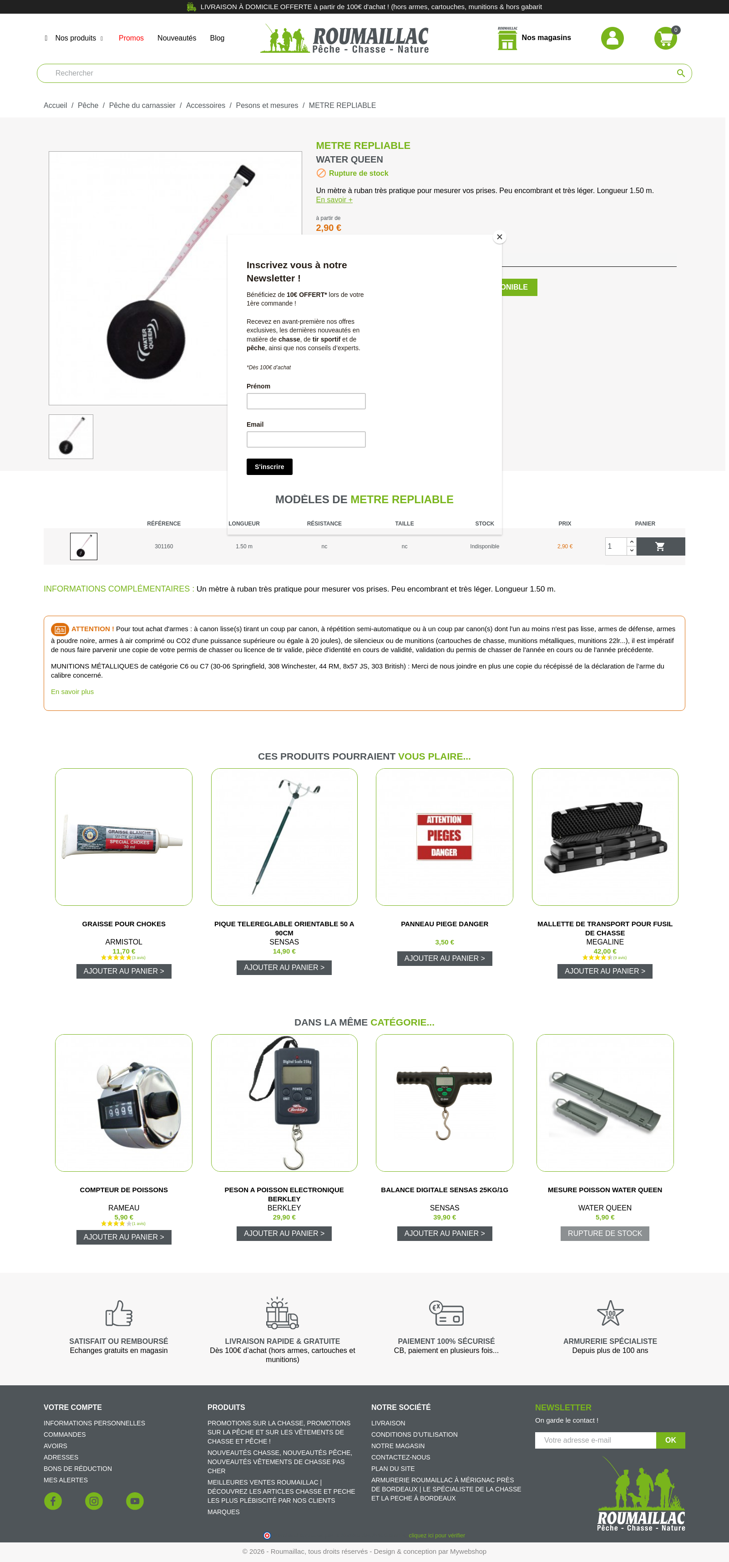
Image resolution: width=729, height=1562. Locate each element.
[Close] (499, 237)
